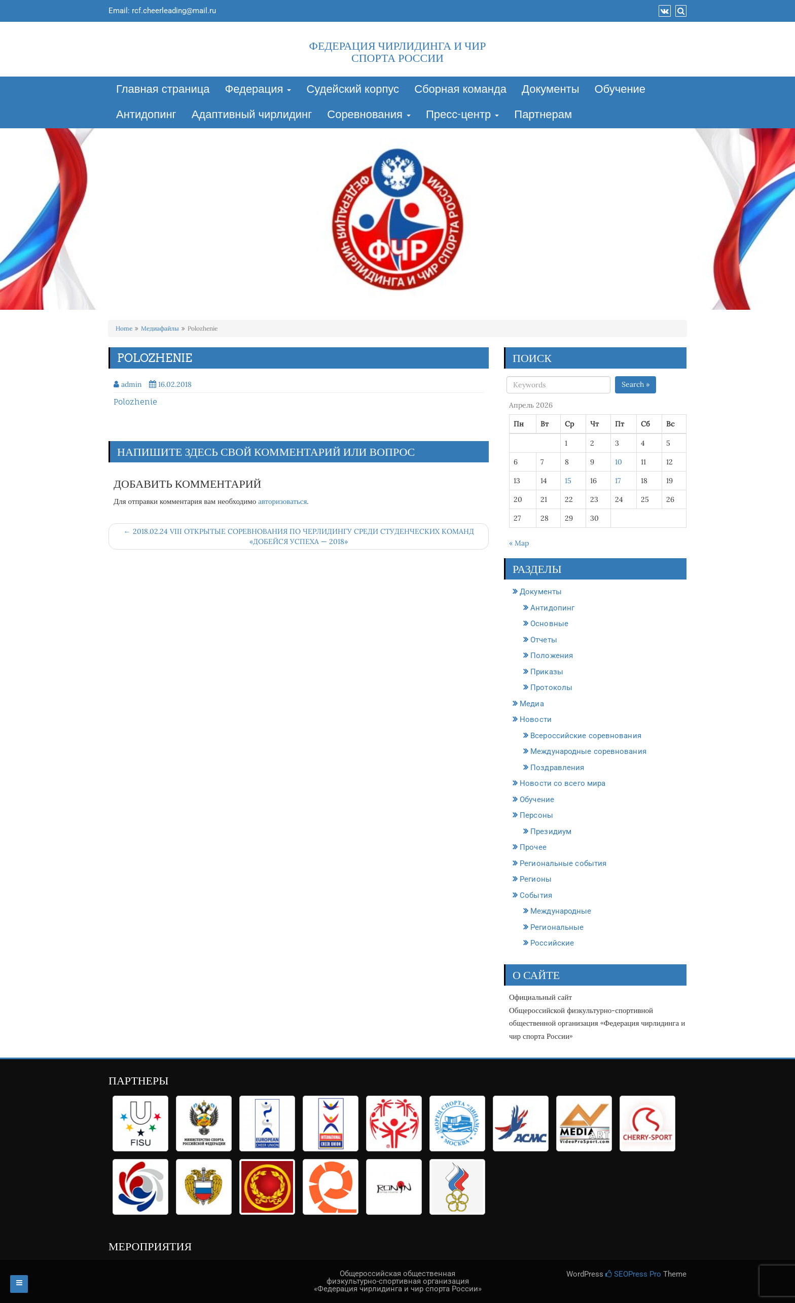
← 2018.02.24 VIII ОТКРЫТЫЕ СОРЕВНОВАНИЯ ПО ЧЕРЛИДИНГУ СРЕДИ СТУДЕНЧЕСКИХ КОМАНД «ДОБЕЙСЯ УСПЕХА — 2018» (299, 536)
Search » (635, 384)
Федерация (258, 90)
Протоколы (551, 687)
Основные (549, 623)
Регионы (536, 879)
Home (124, 328)
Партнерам (543, 115)
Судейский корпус (352, 90)
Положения (551, 655)
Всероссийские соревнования (585, 735)
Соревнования (369, 115)
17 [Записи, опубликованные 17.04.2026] (618, 480)
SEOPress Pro (633, 1274)
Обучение (619, 90)
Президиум (550, 831)
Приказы (546, 671)
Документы (550, 90)
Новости (536, 719)
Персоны (536, 815)
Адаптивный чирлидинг (252, 115)
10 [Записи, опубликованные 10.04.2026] (618, 461)
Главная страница (163, 90)
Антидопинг (146, 115)
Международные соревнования (588, 751)
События (536, 895)
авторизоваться (282, 501)
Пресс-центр (462, 115)
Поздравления (557, 767)
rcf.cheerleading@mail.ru (174, 10)
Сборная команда (460, 90)
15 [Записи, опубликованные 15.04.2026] (568, 480)
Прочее (533, 847)
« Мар (519, 543)
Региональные (557, 927)
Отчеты (543, 639)
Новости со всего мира (562, 783)
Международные (560, 911)
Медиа (532, 703)
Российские (552, 943)
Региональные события (563, 863)
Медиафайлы (160, 328)
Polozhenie (135, 402)
